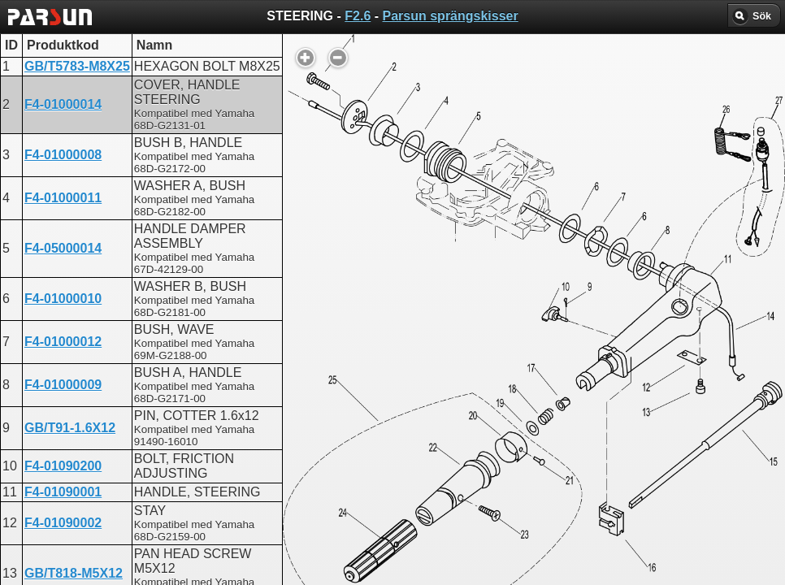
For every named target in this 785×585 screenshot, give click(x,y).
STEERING (326, 415)
